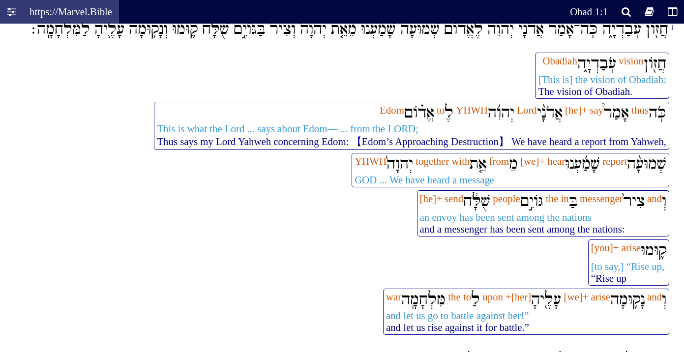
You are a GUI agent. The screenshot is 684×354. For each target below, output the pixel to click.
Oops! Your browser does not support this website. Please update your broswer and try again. (342, 188)
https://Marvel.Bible (71, 11)
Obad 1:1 (589, 11)
